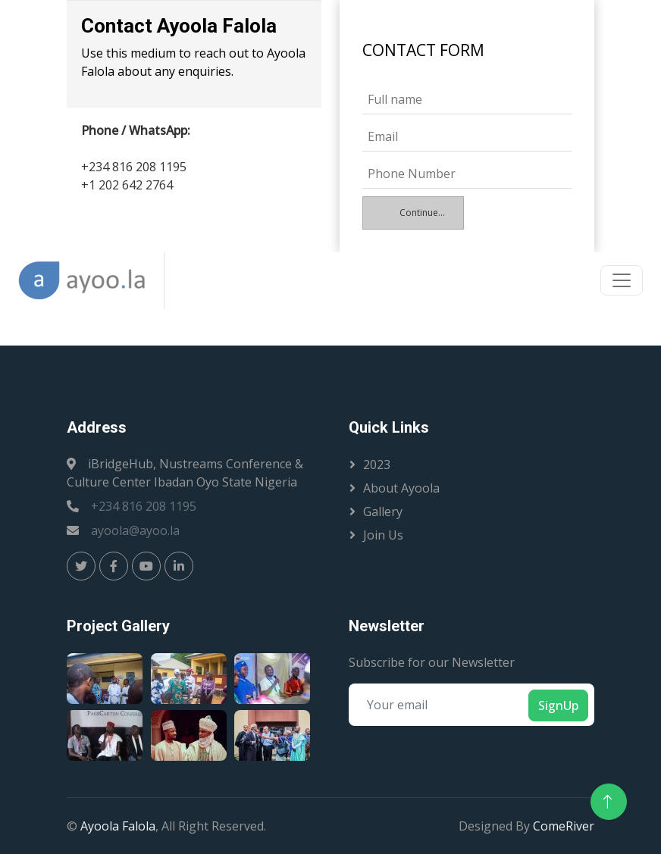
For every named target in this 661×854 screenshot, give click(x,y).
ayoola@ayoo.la (135, 530)
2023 (376, 464)
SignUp (558, 705)
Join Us (383, 535)
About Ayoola (401, 488)
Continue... (422, 212)
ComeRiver (563, 826)
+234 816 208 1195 (143, 506)
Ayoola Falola (117, 826)
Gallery (383, 511)
